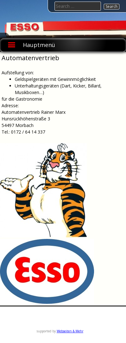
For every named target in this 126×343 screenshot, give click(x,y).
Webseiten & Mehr (70, 331)
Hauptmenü (39, 45)
